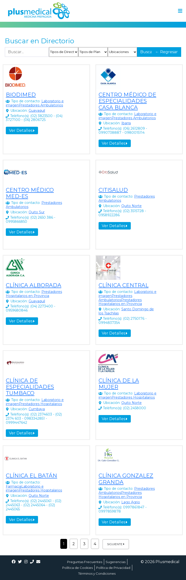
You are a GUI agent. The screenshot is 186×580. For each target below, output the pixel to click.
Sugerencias (115, 562)
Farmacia (13, 486)
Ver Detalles (22, 130)
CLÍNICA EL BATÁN (31, 475)
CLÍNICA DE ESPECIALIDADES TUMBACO (30, 387)
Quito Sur (37, 212)
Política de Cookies (77, 568)
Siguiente (115, 544)
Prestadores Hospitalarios (40, 404)
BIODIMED (21, 94)
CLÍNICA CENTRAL (123, 285)
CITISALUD (113, 190)
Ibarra (126, 123)
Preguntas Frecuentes (84, 562)
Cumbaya (37, 409)
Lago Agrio (130, 502)
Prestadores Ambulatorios (41, 105)
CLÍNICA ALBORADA (33, 285)
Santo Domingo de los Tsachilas (126, 311)
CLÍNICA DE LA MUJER (119, 383)
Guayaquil (37, 110)
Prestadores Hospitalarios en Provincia (34, 294)
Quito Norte (131, 206)
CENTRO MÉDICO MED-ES (30, 193)
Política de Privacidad (113, 568)
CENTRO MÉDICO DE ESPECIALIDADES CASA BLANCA (127, 101)
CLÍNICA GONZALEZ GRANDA (126, 478)
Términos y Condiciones (97, 573)
